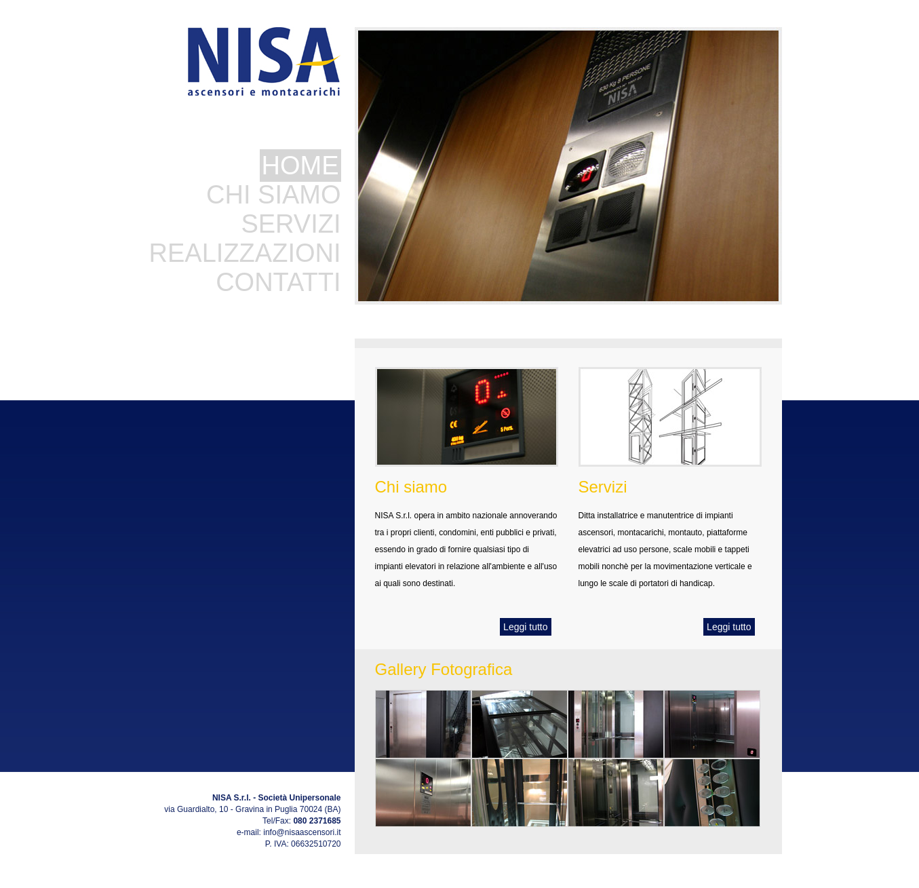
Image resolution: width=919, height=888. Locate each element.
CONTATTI (278, 282)
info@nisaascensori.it (301, 832)
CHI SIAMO (273, 194)
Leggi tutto (525, 626)
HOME (300, 165)
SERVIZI (290, 224)
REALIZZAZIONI (245, 253)
